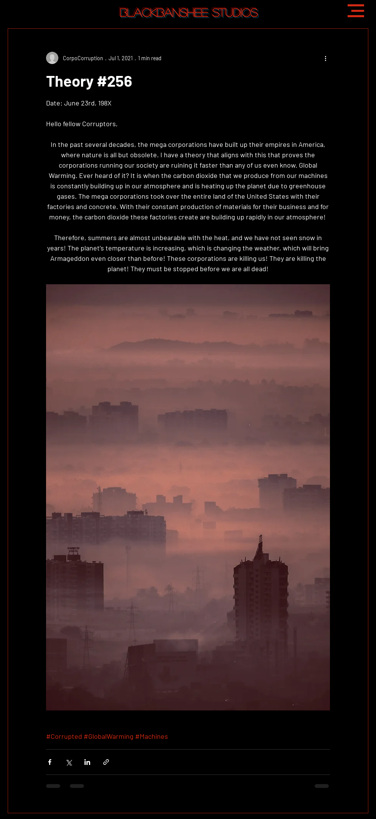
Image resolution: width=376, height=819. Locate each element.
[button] (356, 10)
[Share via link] (106, 762)
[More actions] (325, 58)
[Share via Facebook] (49, 762)
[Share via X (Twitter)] (68, 762)
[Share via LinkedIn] (87, 762)
